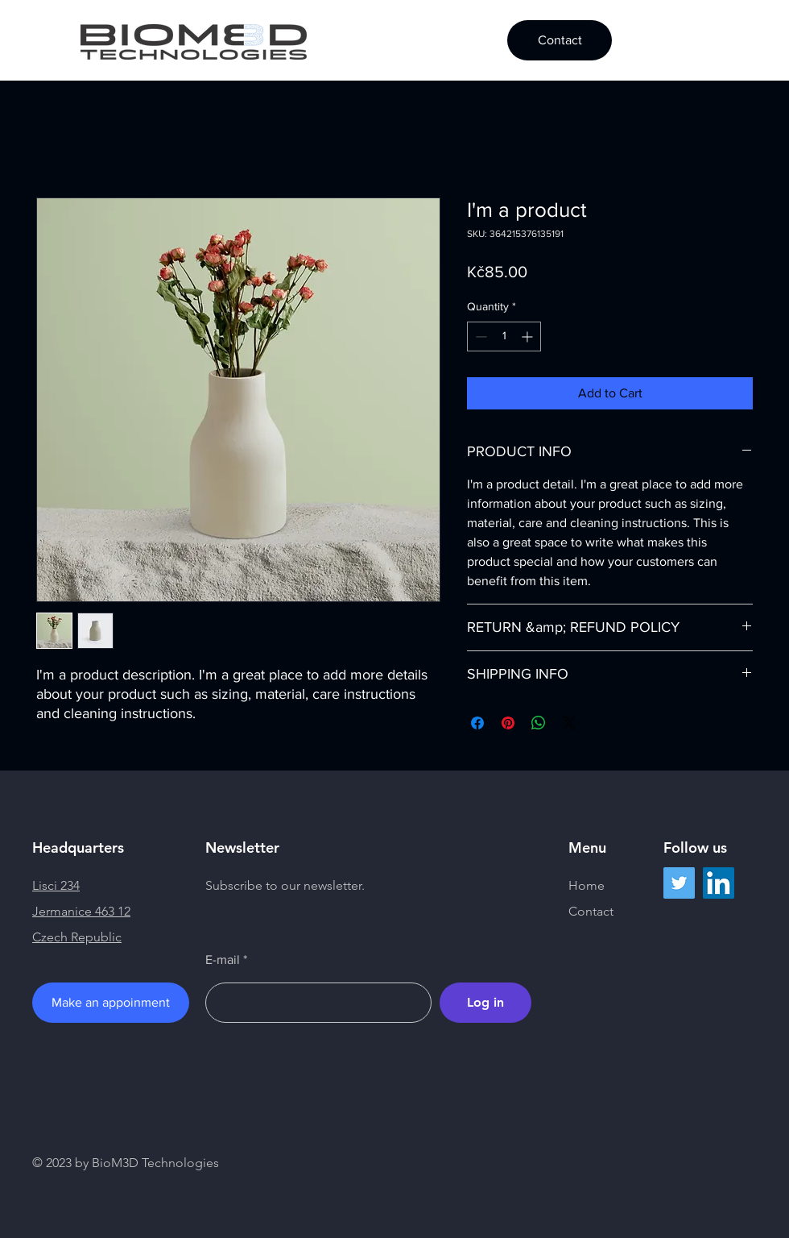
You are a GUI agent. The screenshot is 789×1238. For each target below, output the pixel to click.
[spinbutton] (504, 336)
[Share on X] (569, 723)
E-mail (222, 959)
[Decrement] (479, 336)
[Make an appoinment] (110, 1003)
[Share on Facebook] (477, 723)
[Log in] (485, 1003)
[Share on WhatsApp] (538, 723)
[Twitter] (679, 883)
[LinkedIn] (718, 883)
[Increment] (528, 336)
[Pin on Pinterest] (508, 723)
